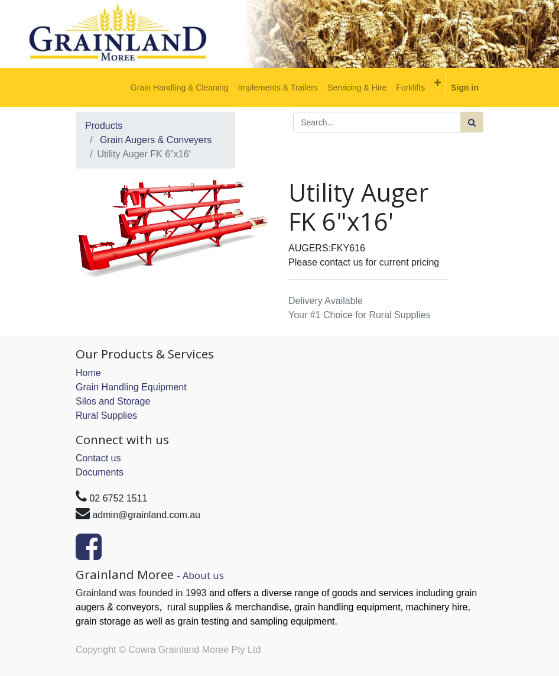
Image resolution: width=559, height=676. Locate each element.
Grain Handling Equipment (131, 387)
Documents (100, 472)
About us (203, 575)
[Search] (471, 122)
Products (103, 126)
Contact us (98, 458)
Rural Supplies (106, 415)
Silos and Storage (113, 401)
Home (88, 373)
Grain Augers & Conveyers (156, 140)
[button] (438, 83)
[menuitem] (179, 87)
